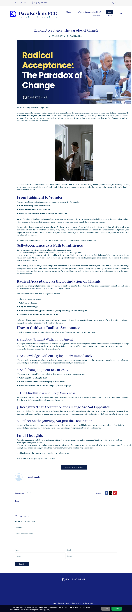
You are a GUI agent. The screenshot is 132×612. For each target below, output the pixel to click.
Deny (106, 609)
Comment (18, 524)
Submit (21, 560)
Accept (116, 609)
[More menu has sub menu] (106, 12)
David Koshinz (76, 32)
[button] (115, 12)
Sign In (114, 3)
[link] (74, 37)
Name (17, 546)
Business (30, 489)
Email (69, 546)
